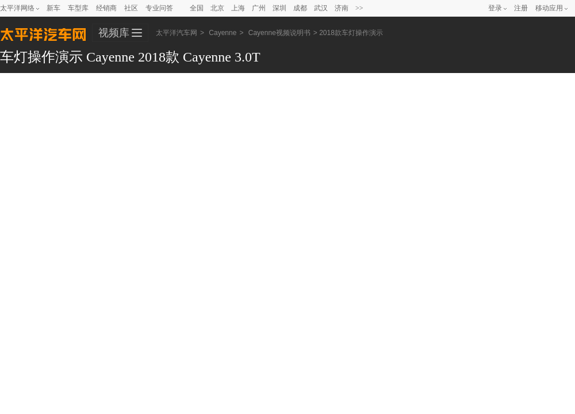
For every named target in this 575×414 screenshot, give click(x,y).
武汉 (321, 8)
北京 (217, 8)
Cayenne (222, 33)
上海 (238, 8)
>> (359, 8)
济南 (341, 8)
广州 (259, 8)
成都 (300, 8)
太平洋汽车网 (43, 33)
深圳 (279, 8)
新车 (53, 8)
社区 (131, 8)
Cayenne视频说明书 (279, 33)
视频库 (113, 33)
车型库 (78, 8)
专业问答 (159, 8)
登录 (495, 8)
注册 (521, 8)
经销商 (106, 8)
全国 (197, 8)
